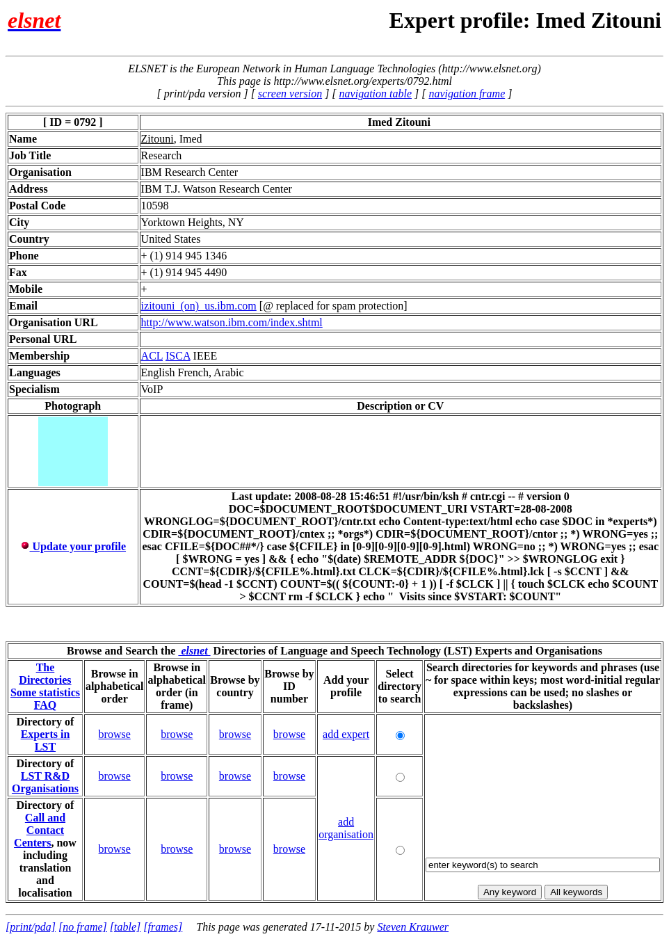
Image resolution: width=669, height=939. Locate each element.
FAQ (45, 705)
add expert (346, 734)
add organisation (346, 828)
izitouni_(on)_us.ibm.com (199, 306)
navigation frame (466, 93)
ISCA (178, 356)
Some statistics (45, 692)
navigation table (375, 93)
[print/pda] (31, 927)
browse (115, 734)
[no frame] (82, 927)
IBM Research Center (190, 172)
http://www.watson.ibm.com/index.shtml (232, 322)
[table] (125, 927)
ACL (152, 356)
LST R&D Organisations (45, 782)
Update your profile (73, 546)
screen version (290, 93)
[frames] (162, 927)
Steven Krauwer (413, 927)
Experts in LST (45, 740)
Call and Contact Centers (39, 830)
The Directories (45, 673)
